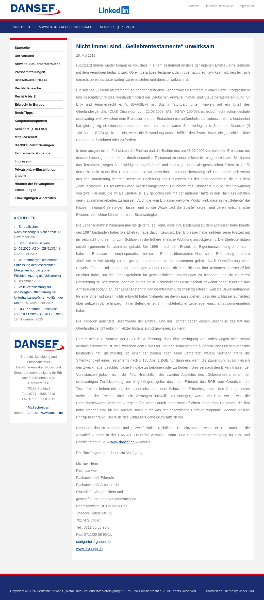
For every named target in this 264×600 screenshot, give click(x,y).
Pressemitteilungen (30, 72)
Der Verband (24, 56)
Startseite (193, 6)
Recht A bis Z (25, 96)
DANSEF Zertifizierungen (34, 145)
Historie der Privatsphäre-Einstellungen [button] (35, 187)
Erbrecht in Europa (29, 104)
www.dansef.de (51, 413)
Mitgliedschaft (26, 137)
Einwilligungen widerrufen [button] (35, 198)
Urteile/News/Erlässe (31, 80)
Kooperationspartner (31, 121)
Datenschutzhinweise (219, 6)
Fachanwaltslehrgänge (32, 153)
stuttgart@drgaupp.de (93, 542)
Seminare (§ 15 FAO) (117, 27)
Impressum (246, 6)
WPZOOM (246, 591)
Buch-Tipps (24, 113)
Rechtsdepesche (28, 88)
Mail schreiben (38, 407)
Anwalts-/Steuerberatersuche (65, 27)
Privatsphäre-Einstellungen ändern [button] (36, 172)
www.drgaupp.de (89, 549)
